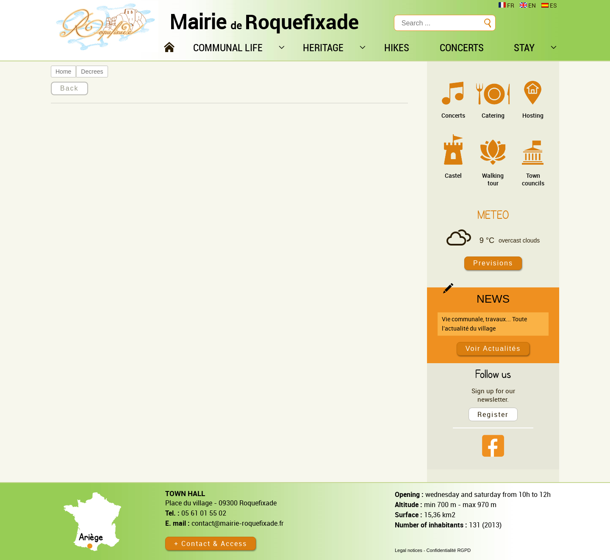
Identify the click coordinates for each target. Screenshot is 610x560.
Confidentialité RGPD (449, 550)
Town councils (533, 179)
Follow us (493, 374)
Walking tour (493, 179)
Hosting (532, 115)
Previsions (493, 263)
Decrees (92, 71)
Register (493, 414)
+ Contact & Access (210, 543)
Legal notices (408, 550)
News (493, 298)
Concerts (453, 115)
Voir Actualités (493, 348)
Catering (493, 115)
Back (69, 88)
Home (63, 71)
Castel (453, 175)
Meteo (493, 214)
